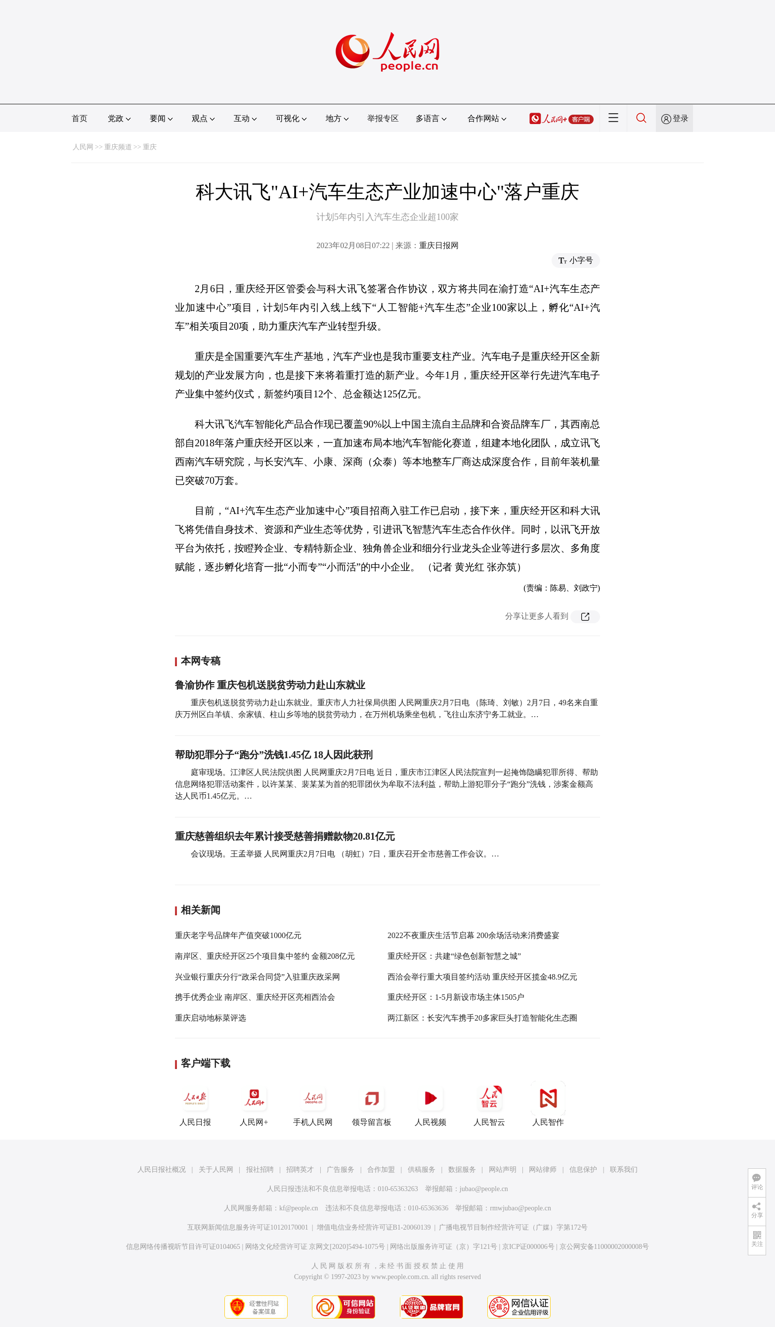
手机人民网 (313, 1103)
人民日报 (195, 1103)
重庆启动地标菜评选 (210, 1018)
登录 (681, 118)
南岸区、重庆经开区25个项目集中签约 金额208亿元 (265, 956)
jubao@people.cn (484, 1189)
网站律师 (543, 1169)
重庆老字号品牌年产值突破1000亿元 (238, 935)
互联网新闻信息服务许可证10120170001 (247, 1227)
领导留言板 (371, 1103)
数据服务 (462, 1169)
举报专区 (383, 118)
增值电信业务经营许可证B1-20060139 (374, 1227)
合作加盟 (381, 1169)
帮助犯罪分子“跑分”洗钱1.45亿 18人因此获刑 (274, 754)
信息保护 (583, 1169)
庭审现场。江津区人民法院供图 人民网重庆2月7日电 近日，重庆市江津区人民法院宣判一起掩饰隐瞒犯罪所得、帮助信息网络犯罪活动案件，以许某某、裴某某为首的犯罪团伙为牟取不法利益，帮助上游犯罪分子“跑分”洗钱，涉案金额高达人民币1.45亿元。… (386, 784)
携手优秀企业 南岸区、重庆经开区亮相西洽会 (255, 997)
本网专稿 (200, 660)
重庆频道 (118, 147)
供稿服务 (421, 1169)
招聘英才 (300, 1169)
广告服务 (340, 1169)
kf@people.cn (298, 1208)
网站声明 (503, 1169)
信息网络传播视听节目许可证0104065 (183, 1246)
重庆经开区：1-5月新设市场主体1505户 (456, 997)
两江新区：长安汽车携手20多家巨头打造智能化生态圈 (482, 1018)
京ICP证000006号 (528, 1246)
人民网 (83, 147)
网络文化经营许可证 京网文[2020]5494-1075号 (315, 1246)
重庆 (150, 147)
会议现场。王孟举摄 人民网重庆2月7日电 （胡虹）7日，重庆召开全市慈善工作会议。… (345, 854)
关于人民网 (216, 1169)
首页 (79, 118)
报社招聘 (260, 1169)
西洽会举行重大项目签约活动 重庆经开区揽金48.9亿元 (482, 977)
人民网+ (254, 1103)
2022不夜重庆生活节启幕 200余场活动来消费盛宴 (474, 935)
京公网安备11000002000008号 (604, 1246)
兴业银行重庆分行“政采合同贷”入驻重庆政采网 (257, 977)
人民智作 (548, 1103)
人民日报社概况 (161, 1169)
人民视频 (430, 1103)
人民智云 (489, 1103)
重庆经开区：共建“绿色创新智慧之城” (454, 956)
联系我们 (624, 1169)
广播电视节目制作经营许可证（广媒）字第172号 (513, 1227)
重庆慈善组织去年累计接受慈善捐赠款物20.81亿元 (285, 836)
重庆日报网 (439, 245)
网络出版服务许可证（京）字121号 (443, 1246)
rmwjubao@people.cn (520, 1208)
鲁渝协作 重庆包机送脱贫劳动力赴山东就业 (270, 685)
